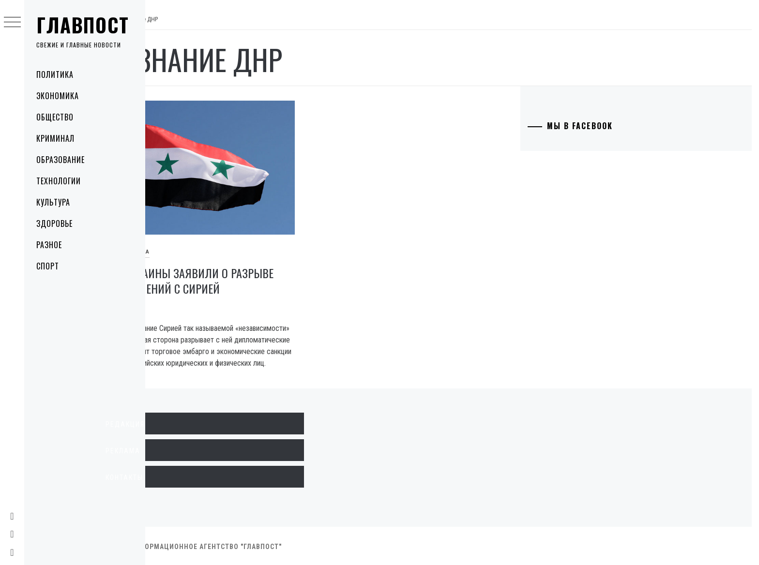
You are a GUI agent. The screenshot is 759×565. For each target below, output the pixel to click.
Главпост (82, 24)
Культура (53, 202)
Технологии (58, 181)
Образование (60, 159)
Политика (55, 74)
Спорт (47, 266)
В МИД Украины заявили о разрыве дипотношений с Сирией (243, 267)
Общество (55, 117)
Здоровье (54, 223)
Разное (49, 245)
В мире (163, 239)
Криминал (55, 138)
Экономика (57, 96)
